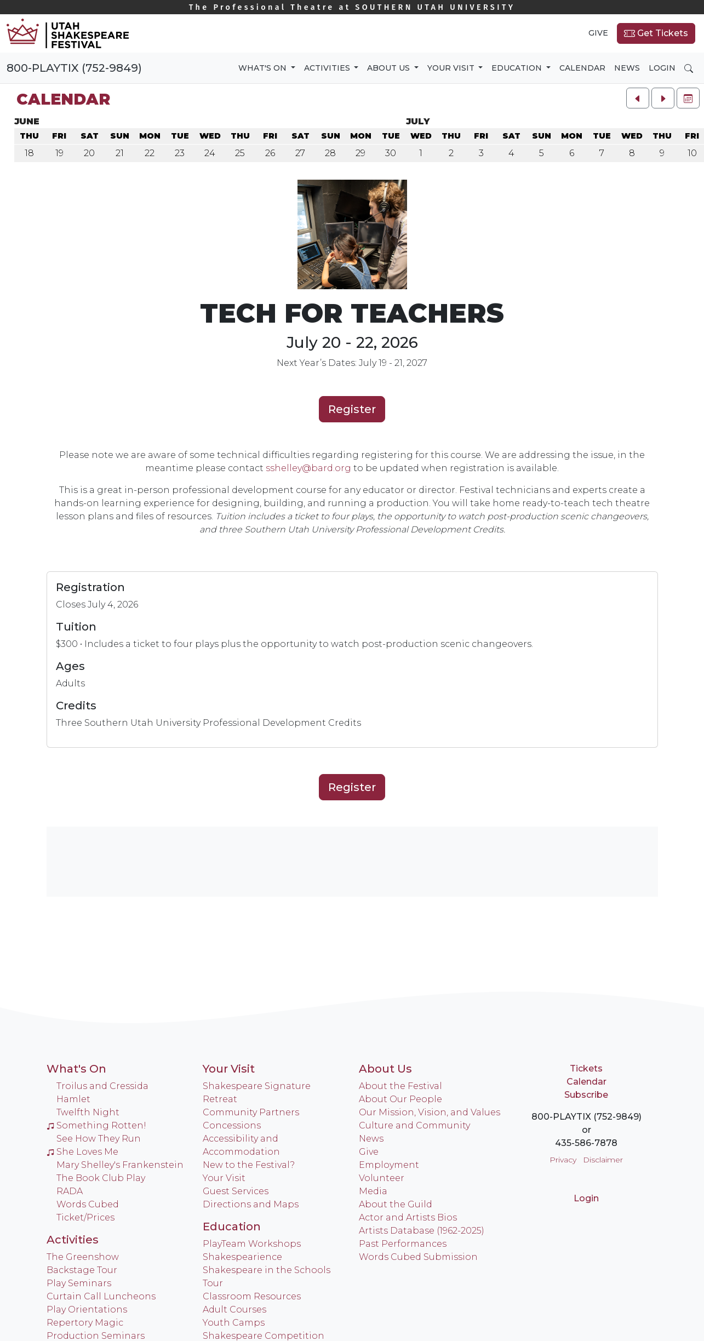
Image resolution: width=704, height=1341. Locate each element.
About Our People (400, 1099)
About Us (385, 1068)
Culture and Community (414, 1125)
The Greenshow (83, 1257)
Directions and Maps (251, 1204)
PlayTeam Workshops (252, 1244)
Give (598, 33)
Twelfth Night (87, 1112)
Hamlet (73, 1099)
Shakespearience (242, 1257)
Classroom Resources (252, 1296)
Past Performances (403, 1244)
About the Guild (395, 1204)
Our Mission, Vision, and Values (429, 1112)
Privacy (563, 1160)
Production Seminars (96, 1336)
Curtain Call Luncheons (101, 1296)
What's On (76, 1068)
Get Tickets (656, 33)
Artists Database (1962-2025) (421, 1230)
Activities (73, 1239)
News (627, 68)
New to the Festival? (249, 1165)
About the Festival (400, 1086)
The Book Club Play (100, 1178)
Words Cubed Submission (418, 1257)
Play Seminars (79, 1283)
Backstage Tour (82, 1270)
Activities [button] (328, 68)
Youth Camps (234, 1322)
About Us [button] (389, 68)
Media (373, 1191)
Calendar (582, 68)
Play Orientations (87, 1309)
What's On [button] (263, 68)
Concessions (232, 1125)
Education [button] (517, 68)
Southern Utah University (352, 7)
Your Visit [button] (452, 68)
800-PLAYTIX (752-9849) (74, 67)
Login (662, 68)
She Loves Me (82, 1152)
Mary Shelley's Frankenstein (120, 1165)
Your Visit (229, 1068)
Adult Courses (234, 1309)
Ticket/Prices (85, 1217)
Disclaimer (603, 1160)
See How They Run (98, 1138)
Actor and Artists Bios (408, 1217)
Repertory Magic (85, 1322)
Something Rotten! (96, 1125)
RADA (69, 1191)
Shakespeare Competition (263, 1336)
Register (352, 409)
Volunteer (381, 1178)
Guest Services (235, 1191)
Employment (389, 1165)
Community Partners (251, 1112)
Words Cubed (87, 1204)
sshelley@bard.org (308, 468)
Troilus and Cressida (102, 1086)
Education (232, 1226)
